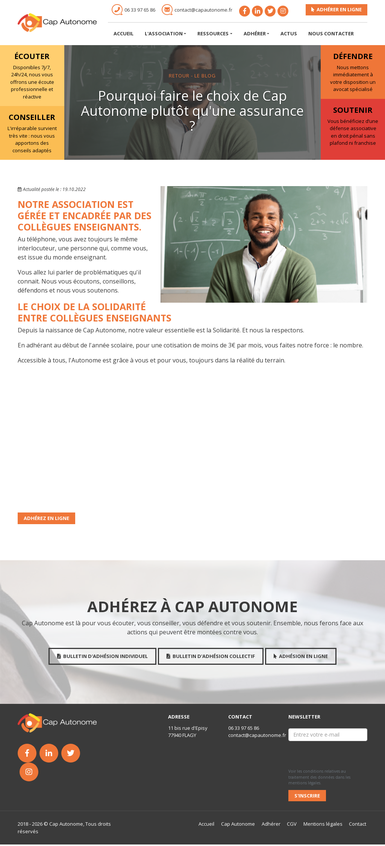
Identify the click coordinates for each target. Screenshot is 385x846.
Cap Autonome (237, 825)
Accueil (123, 35)
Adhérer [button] (255, 35)
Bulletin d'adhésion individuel (102, 657)
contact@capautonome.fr (257, 736)
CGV (291, 825)
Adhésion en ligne (301, 657)
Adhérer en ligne (336, 11)
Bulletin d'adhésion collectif (211, 657)
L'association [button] (164, 35)
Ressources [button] (213, 35)
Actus (288, 35)
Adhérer (271, 825)
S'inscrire (307, 796)
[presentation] (322, 755)
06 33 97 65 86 (243, 729)
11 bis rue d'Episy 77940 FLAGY (188, 733)
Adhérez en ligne (46, 519)
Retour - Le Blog (192, 77)
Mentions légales (323, 825)
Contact (358, 825)
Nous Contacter (331, 35)
